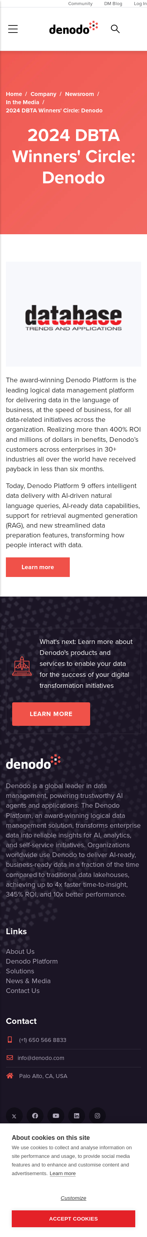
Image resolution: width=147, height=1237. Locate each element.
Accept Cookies (73, 1219)
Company (43, 94)
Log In (140, 3)
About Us (20, 951)
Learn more (38, 566)
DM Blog (113, 3)
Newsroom (79, 94)
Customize (74, 1198)
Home (14, 94)
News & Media (28, 981)
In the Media (22, 102)
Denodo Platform (32, 961)
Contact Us (23, 991)
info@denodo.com (35, 1058)
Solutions (20, 971)
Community (80, 3)
